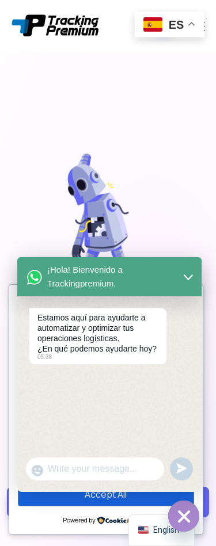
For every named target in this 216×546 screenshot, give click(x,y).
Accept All (106, 494)
